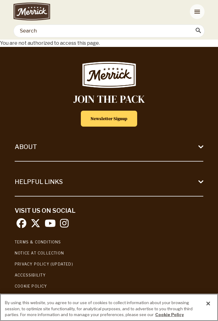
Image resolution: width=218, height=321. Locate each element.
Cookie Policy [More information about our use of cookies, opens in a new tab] (169, 314)
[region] (109, 307)
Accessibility (30, 275)
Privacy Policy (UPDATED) (44, 264)
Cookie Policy (31, 286)
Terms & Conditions (38, 242)
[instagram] (64, 225)
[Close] (208, 303)
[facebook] (21, 225)
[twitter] (35, 225)
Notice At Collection (39, 253)
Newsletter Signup (109, 119)
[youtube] (50, 225)
